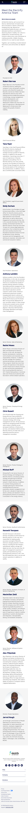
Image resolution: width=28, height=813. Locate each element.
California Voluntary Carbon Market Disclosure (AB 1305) (13, 801)
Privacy (2, 788)
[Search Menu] (2, 2)
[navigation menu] (24, 2)
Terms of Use (4, 792)
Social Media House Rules (6, 797)
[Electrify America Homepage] (14, 753)
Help (3, 769)
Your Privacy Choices (7, 790)
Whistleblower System (6, 794)
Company (5, 775)
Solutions (5, 780)
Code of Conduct (4, 795)
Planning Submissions (5, 799)
